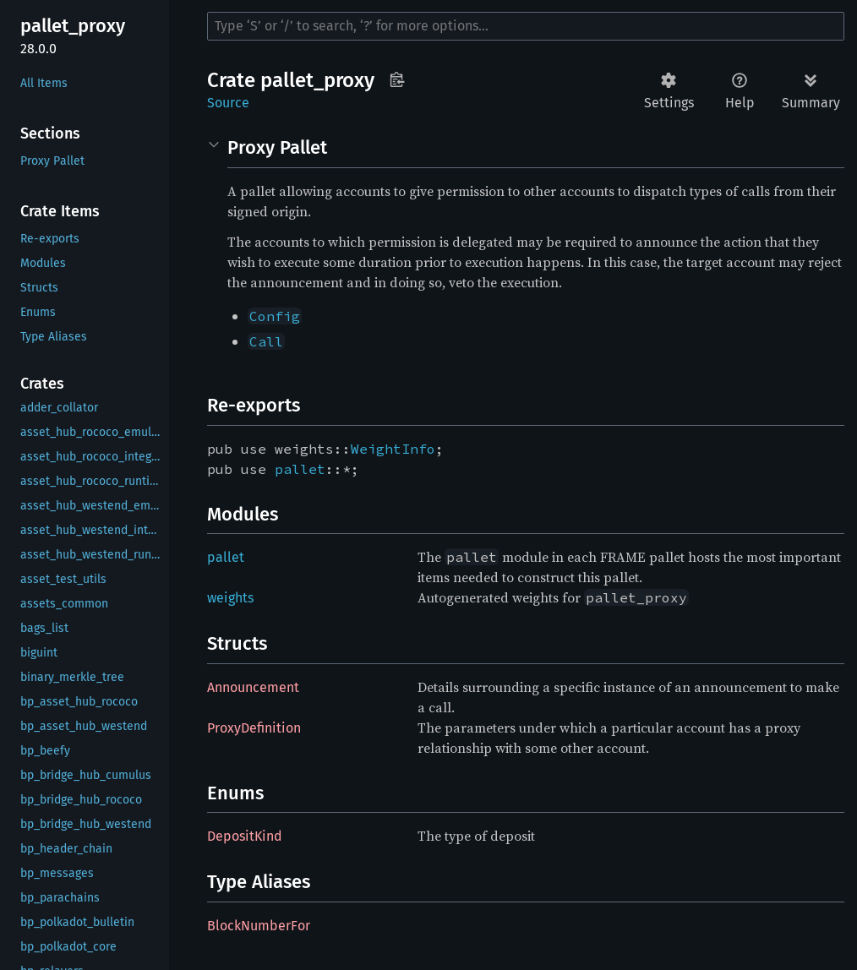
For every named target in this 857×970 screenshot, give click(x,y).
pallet (300, 468)
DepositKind (244, 836)
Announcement (253, 687)
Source (228, 103)
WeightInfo (393, 448)
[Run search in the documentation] (525, 26)
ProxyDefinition (254, 728)
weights (230, 598)
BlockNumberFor (258, 926)
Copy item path (397, 79)
